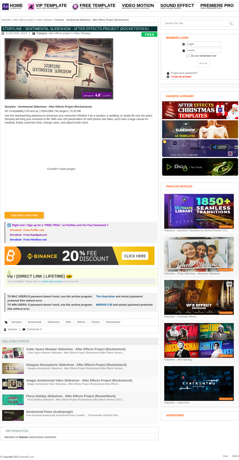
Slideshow (53, 322)
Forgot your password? (184, 73)
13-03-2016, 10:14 (16, 33)
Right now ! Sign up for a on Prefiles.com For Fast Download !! (60, 225)
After (68, 322)
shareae (12, 329)
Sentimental (34, 322)
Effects (82, 322)
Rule (225, 456)
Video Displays (44, 19)
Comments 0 (34, 329)
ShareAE (6, 19)
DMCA (235, 456)
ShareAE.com (26, 456)
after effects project (23, 19)
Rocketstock (113, 322)
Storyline (16, 322)
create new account (51, 281)
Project (96, 322)
